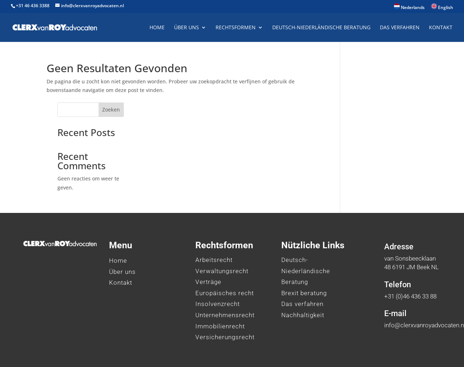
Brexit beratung (304, 253)
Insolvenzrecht (217, 264)
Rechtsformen (236, 28)
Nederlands (409, 6)
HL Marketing (172, 350)
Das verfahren (302, 264)
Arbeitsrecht (214, 220)
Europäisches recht (224, 253)
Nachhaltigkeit (302, 275)
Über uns (186, 28)
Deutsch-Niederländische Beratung (321, 28)
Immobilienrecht (220, 286)
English (442, 6)
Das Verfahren (400, 28)
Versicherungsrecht (225, 297)
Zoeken (405, 70)
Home (157, 28)
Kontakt (440, 28)
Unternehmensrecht (225, 275)
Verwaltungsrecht (221, 231)
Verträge (208, 242)
